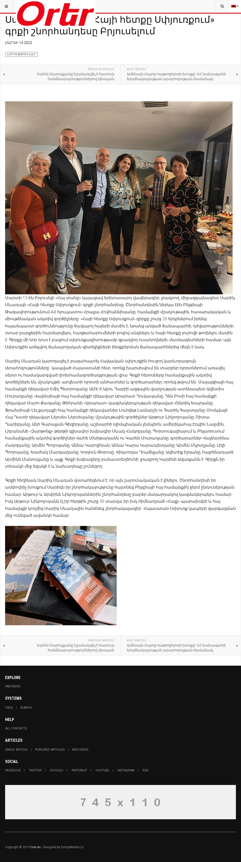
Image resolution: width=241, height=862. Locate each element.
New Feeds (80, 749)
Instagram (126, 770)
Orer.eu (35, 847)
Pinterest (79, 770)
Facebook (13, 770)
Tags (9, 707)
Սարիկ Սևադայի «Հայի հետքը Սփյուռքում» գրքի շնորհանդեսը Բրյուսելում (109, 25)
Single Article (16, 749)
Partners (12, 686)
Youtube (102, 770)
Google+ (57, 770)
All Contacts (16, 728)
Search (26, 707)
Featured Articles (50, 749)
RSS (145, 770)
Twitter (35, 770)
